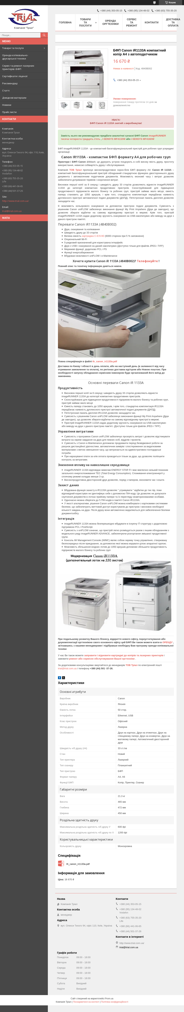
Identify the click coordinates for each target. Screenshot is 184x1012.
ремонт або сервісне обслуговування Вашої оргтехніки (102, 658)
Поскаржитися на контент (86, 1002)
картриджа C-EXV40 (93, 236)
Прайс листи (9, 112)
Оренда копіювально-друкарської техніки (15, 57)
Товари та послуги (13, 48)
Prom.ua (109, 998)
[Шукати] (44, 35)
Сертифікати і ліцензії (14, 76)
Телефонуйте (148, 261)
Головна (65, 22)
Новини (6, 105)
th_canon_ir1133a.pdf (104, 361)
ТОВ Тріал (76, 170)
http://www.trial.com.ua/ (15, 201)
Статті (6, 90)
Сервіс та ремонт (131, 22)
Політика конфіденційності (114, 1002)
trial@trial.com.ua (12, 211)
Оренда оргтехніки (110, 22)
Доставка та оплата (173, 22)
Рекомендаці (9, 83)
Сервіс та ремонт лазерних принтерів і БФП (18, 67)
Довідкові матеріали (14, 97)
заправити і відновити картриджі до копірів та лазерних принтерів (124, 655)
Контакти (152, 22)
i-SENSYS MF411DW (114, 139)
